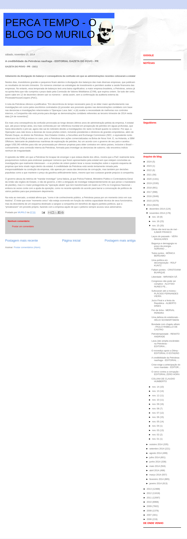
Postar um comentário (23, 226)
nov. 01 (156, 439)
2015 (149, 200)
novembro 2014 (157, 213)
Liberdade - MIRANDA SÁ (164, 276)
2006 (149, 519)
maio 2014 (154, 466)
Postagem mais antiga (120, 240)
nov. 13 (156, 391)
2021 (149, 174)
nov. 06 (156, 417)
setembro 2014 (157, 448)
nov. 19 (156, 217)
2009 (149, 506)
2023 (149, 166)
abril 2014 (154, 470)
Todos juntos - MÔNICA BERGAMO (163, 254)
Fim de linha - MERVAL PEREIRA (162, 311)
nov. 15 (156, 225)
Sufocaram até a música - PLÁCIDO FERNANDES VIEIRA (164, 293)
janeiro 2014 (155, 483)
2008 (149, 510)
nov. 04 (156, 426)
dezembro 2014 (157, 208)
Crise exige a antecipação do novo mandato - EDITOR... (165, 366)
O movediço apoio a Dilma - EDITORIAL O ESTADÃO (165, 352)
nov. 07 (156, 413)
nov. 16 (156, 221)
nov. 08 (156, 408)
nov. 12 (156, 395)
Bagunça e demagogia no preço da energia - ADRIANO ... (164, 246)
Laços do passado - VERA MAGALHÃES (164, 237)
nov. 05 (156, 421)
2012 (149, 493)
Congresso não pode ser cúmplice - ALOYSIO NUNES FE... (163, 284)
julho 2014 (154, 457)
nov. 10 (156, 400)
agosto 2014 (155, 453)
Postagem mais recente (21, 240)
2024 (149, 161)
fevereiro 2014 (156, 479)
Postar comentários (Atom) (27, 247)
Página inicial (71, 240)
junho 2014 (155, 461)
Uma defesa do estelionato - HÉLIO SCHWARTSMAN (165, 318)
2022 (149, 170)
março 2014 (155, 474)
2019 (149, 183)
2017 (149, 192)
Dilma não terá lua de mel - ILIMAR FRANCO (164, 230)
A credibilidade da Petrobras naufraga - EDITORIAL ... (165, 359)
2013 (149, 489)
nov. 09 (156, 404)
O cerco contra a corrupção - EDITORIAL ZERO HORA (165, 373)
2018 (149, 187)
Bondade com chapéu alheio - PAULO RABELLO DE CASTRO (165, 327)
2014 (149, 205)
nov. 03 (156, 430)
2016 (149, 196)
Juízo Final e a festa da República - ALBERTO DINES (163, 303)
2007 (149, 515)
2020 (149, 179)
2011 (149, 497)
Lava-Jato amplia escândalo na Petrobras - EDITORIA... (165, 343)
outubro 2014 (156, 444)
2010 (149, 502)
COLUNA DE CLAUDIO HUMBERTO (163, 380)
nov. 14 (156, 386)
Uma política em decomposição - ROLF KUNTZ (163, 263)
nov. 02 (156, 434)
